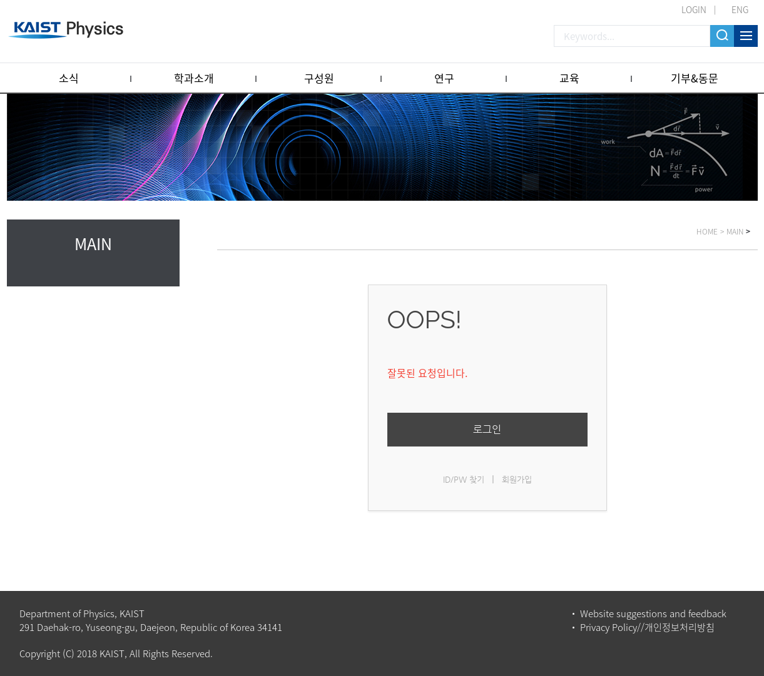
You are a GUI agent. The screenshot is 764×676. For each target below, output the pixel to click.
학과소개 (194, 78)
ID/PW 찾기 (463, 479)
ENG (739, 9)
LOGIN (693, 9)
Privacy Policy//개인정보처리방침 (647, 627)
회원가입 (517, 479)
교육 (569, 78)
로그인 (487, 429)
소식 (69, 78)
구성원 (319, 78)
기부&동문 (694, 78)
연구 (444, 78)
